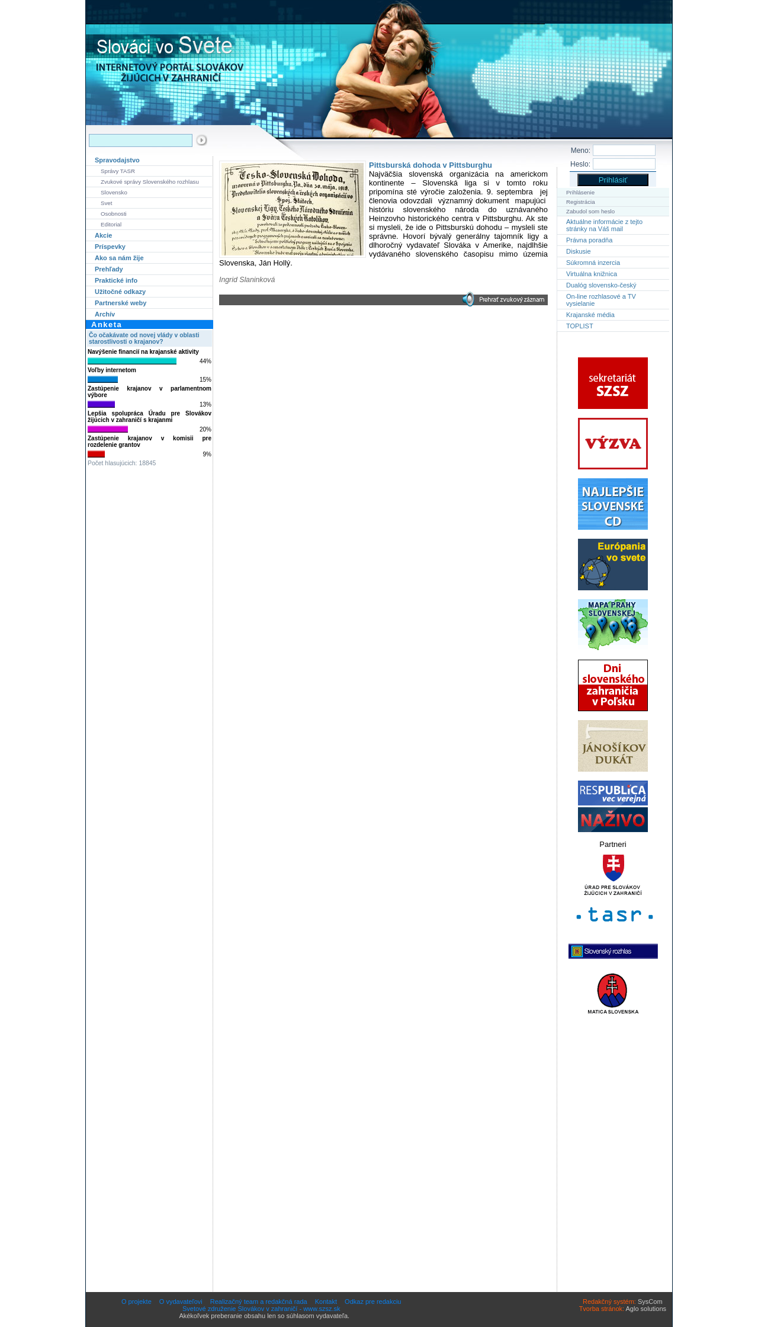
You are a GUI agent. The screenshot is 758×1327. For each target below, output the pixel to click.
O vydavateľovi (181, 1301)
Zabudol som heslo (590, 211)
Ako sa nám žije (119, 257)
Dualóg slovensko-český (601, 285)
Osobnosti (114, 213)
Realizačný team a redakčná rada (258, 1301)
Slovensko (114, 192)
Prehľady (109, 269)
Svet (106, 203)
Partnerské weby (120, 302)
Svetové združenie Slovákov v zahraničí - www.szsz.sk (261, 1308)
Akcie (103, 235)
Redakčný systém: (609, 1301)
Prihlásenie (580, 192)
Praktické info (116, 280)
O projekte (136, 1301)
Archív (105, 314)
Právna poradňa (589, 240)
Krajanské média (590, 314)
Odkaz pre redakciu (373, 1301)
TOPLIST (579, 326)
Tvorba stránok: (601, 1308)
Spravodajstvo (117, 160)
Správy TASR (118, 171)
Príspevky (110, 246)
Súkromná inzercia (593, 262)
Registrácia (580, 202)
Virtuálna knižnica (591, 273)
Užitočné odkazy (120, 291)
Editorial (111, 224)
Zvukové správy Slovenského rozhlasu (150, 181)
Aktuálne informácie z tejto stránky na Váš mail (604, 225)
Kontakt (326, 1301)
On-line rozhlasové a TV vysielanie (601, 300)
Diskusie (578, 251)
